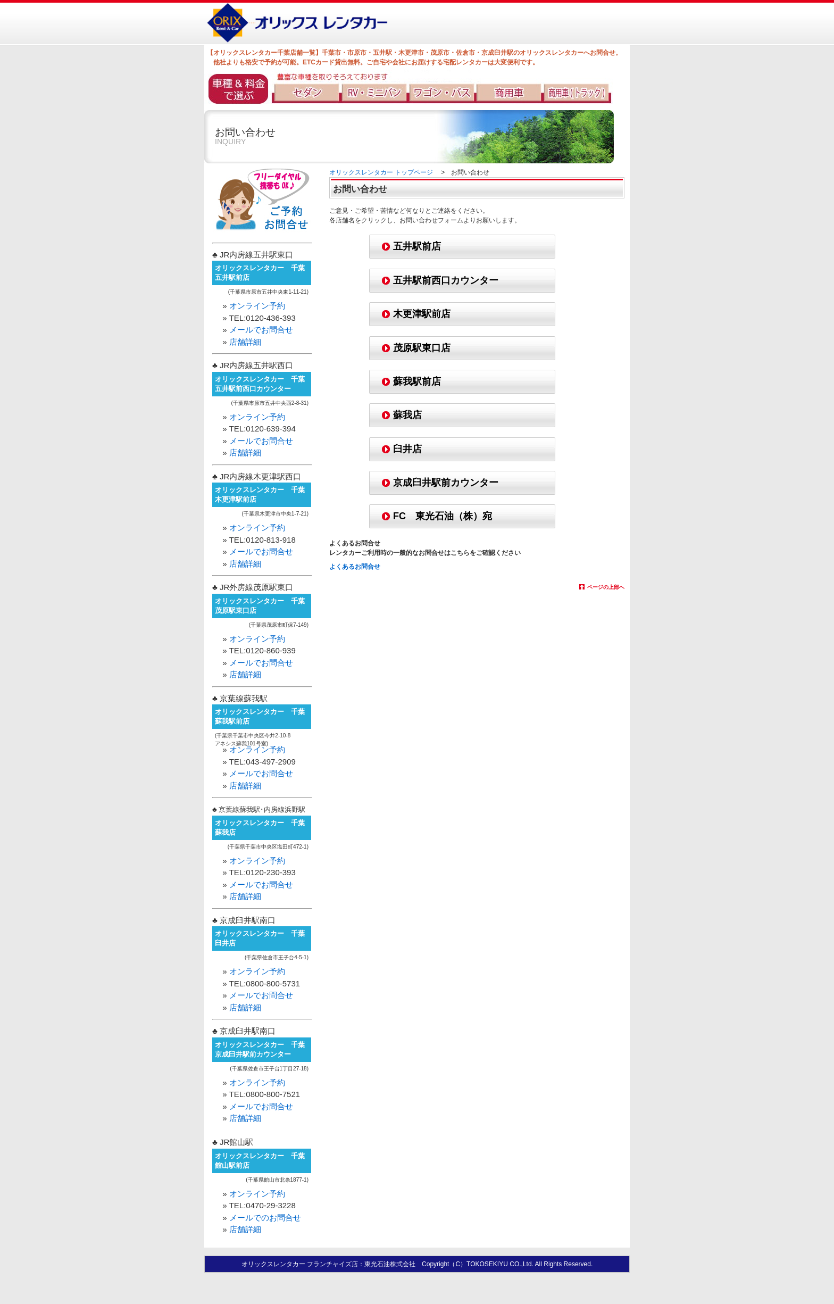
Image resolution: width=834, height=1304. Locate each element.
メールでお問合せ (261, 329)
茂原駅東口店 (422, 348)
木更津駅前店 (422, 314)
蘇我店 (407, 415)
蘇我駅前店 (417, 381)
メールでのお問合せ (265, 1217)
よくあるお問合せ (354, 566)
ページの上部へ (605, 587)
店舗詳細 (245, 341)
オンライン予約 (257, 305)
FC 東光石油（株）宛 (442, 516)
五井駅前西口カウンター (445, 280)
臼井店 (407, 449)
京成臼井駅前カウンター (445, 482)
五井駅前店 (417, 246)
